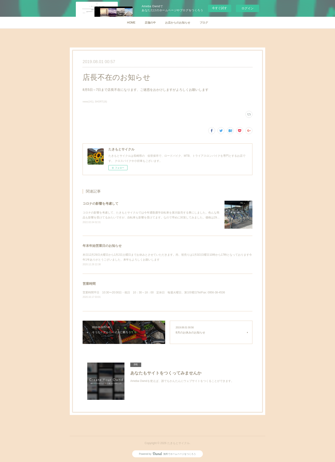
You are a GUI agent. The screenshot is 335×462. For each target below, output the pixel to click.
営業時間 (89, 283)
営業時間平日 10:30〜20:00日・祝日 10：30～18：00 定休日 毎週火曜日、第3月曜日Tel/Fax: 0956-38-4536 (154, 292)
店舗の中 (150, 22)
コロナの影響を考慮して (100, 203)
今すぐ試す (219, 8)
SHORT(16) (101, 101)
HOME (131, 22)
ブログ (204, 22)
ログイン (247, 8)
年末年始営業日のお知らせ (102, 246)
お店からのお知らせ (177, 22)
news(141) (88, 101)
